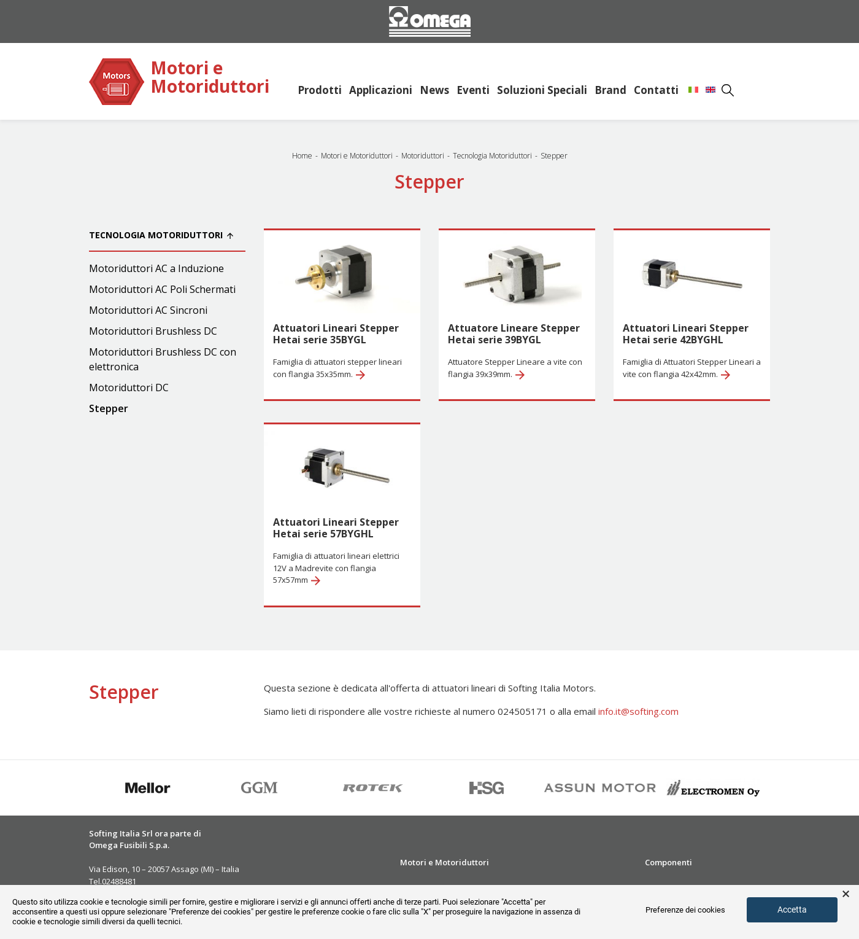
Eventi (473, 90)
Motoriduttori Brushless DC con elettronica (162, 359)
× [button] (846, 894)
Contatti (656, 90)
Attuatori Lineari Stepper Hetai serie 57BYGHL (336, 527)
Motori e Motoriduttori (209, 78)
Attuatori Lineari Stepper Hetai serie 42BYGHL (686, 333)
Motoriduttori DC (129, 387)
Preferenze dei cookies (685, 909)
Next (779, 788)
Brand (610, 90)
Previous (80, 788)
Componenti (668, 862)
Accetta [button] (792, 909)
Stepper (108, 408)
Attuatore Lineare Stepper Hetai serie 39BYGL (514, 333)
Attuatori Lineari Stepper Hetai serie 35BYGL (336, 333)
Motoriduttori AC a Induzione (156, 268)
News (434, 90)
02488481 (119, 881)
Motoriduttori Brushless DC (153, 331)
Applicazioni (380, 90)
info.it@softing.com (638, 711)
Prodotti (320, 90)
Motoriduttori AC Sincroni (148, 310)
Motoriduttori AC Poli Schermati (162, 289)
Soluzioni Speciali (542, 90)
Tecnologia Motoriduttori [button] (161, 235)
